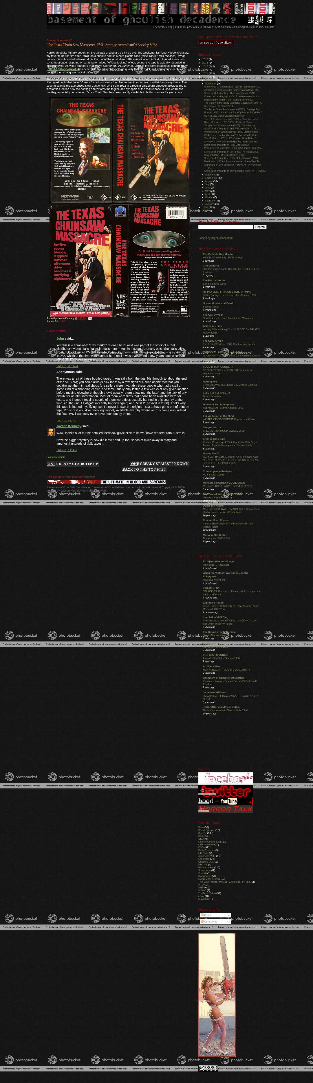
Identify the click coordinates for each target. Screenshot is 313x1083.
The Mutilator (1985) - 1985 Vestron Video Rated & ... (231, 138)
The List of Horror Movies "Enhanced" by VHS (224, 881)
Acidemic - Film (212, 325)
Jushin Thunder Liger (214, 635)
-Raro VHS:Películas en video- (221, 706)
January (209, 204)
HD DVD (203, 853)
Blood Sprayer (206, 830)
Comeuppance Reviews (217, 471)
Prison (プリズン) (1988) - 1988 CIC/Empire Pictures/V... (233, 148)
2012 (205, 69)
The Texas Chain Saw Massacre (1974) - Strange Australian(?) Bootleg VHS (102, 45)
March (208, 197)
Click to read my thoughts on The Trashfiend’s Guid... (231, 135)
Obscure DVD (206, 861)
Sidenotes (204, 870)
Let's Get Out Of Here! (216, 392)
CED (201, 838)
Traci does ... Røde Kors (216, 564)
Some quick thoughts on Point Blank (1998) (226, 145)
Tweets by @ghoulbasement (215, 238)
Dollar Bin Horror (213, 505)
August (209, 181)
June (208, 187)
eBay (201, 896)
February (210, 200)
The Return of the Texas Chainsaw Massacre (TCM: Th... (233, 102)
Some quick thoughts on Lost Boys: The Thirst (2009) (231, 151)
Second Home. (211, 306)
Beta (201, 827)
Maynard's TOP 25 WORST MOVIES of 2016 (227, 486)
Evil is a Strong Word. (215, 283)
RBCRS (202, 864)
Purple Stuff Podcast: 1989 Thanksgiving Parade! (229, 344)
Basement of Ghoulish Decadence (224, 677)
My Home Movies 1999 (215, 646)
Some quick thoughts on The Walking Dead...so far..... (232, 128)
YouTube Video (207, 893)
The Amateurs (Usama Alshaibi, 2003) (223, 407)
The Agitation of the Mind (218, 415)
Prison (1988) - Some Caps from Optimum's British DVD (233, 112)
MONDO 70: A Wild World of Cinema (225, 352)
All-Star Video (211, 666)
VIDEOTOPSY (211, 587)
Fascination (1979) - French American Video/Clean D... (232, 161)
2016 (205, 59)
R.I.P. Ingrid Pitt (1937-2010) (219, 106)
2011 (205, 73)
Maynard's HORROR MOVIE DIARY (224, 482)
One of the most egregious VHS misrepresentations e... (232, 96)
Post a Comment (56, 457)
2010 (205, 76)
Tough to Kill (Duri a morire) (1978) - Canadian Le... (230, 125)
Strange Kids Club (214, 438)
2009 (205, 207)
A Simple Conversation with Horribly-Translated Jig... (231, 141)
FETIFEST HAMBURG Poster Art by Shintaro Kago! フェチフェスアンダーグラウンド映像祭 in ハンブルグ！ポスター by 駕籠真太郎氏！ (231, 459)
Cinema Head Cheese (216, 520)
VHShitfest (209, 643)
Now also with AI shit (214, 579)
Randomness (206, 867)
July (207, 184)
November (211, 83)
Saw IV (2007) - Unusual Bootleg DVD (224, 155)
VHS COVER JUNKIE (215, 654)
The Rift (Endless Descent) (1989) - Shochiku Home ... (232, 119)
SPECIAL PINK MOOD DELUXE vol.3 (223, 430)
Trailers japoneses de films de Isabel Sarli (225, 710)
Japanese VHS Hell (214, 692)
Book (201, 835)
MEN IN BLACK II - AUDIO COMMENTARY (226, 669)
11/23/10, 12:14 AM (67, 366)
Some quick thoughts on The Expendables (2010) (229, 93)
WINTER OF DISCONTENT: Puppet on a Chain (229, 419)
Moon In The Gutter (215, 534)
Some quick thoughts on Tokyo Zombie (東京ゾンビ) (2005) (235, 171)
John (60, 338)
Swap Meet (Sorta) (209, 878)
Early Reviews (206, 850)
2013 (205, 66)
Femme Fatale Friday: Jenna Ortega (222, 257)
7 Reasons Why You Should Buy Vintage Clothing (230, 385)
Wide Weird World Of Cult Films (222, 494)
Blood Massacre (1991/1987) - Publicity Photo (228, 122)
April (207, 194)
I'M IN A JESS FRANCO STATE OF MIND (227, 291)
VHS (63, 321)
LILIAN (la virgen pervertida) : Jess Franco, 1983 (229, 295)
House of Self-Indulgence (218, 404)
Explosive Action (213, 602)
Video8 (202, 890)
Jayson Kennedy (69, 426)
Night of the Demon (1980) (217, 497)
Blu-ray (202, 832)
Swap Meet (204, 875)
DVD (201, 847)
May (207, 191)
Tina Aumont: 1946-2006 (216, 538)
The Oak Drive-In (213, 314)
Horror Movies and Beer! (218, 303)
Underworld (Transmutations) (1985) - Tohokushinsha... (232, 86)
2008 (205, 210)
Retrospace (210, 381)
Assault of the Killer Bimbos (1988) (222, 658)
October (209, 174)
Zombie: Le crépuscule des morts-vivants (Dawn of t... (232, 90)
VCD (201, 884)
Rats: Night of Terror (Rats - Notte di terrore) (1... (229, 99)
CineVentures (211, 265)
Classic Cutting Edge (210, 841)
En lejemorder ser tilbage (218, 561)
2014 (205, 62)
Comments (209, 921)
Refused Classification (61, 69)
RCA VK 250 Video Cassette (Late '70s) (224, 115)
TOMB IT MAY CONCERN (218, 366)
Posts (206, 915)
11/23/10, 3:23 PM (67, 450)
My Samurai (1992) (213, 474)
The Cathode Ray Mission (218, 254)
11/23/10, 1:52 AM (67, 420)
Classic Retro (206, 844)
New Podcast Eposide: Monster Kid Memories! (228, 318)
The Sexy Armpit (213, 340)
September (211, 178)
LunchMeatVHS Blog (215, 617)
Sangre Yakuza (212, 427)
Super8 (202, 873)
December (211, 80)
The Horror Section (214, 280)
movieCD (203, 898)
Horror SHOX (211, 453)
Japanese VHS (207, 855)
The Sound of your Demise (219, 631)
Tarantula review (212, 396)
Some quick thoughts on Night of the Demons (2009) (231, 158)
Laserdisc (203, 858)
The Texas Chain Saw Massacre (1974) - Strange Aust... (233, 109)
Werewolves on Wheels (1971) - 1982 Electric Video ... (232, 131)
